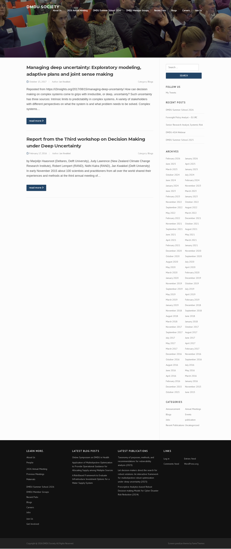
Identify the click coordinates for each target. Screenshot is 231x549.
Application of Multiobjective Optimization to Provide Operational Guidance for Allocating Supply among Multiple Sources (92, 467)
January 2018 (191, 321)
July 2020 (189, 262)
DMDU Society (42, 7)
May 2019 (170, 294)
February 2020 (192, 273)
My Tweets (171, 92)
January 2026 (191, 158)
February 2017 (192, 349)
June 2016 (171, 370)
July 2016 (189, 365)
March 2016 (191, 376)
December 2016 (174, 354)
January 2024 (172, 186)
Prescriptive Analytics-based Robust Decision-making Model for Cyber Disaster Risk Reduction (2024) (138, 491)
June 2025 (171, 164)
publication (190, 420)
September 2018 (193, 310)
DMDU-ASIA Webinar (176, 132)
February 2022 (173, 218)
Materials (30, 479)
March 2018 (171, 321)
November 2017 (174, 327)
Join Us (198, 10)
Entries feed (190, 459)
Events (188, 414)
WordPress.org (191, 464)
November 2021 (174, 224)
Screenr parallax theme (178, 543)
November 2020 (193, 251)
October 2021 (192, 224)
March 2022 (191, 213)
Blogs (174, 10)
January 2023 (191, 196)
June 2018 (190, 316)
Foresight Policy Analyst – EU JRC (181, 117)
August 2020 (172, 262)
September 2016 (193, 359)
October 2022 (192, 202)
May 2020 (170, 267)
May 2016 (190, 370)
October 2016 (173, 359)
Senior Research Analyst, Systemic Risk (184, 125)
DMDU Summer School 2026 (107, 10)
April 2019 (190, 294)
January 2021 (191, 245)
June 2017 (190, 338)
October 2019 (192, 283)
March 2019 (171, 300)
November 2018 (174, 310)
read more (36, 121)
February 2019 (192, 300)
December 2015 (174, 387)
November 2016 (193, 354)
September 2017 (174, 332)
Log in (166, 459)
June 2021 (171, 234)
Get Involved (32, 524)
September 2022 (174, 207)
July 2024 (189, 175)
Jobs (168, 420)
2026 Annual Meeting (77, 10)
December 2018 (193, 305)
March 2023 (191, 191)
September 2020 (193, 256)
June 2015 (190, 392)
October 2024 (173, 175)
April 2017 (190, 343)
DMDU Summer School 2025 (180, 140)
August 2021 (191, 229)
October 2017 (192, 327)
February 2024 (192, 180)
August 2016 (172, 365)
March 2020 (171, 273)
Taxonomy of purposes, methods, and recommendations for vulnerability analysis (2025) (136, 461)
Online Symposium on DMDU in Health (90, 457)
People (29, 463)
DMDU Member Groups (137, 10)
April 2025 (190, 164)
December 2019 (193, 278)
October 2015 (173, 392)
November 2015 (193, 387)
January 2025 (191, 169)
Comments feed (171, 464)
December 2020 (174, 251)
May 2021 (190, 234)
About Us (57, 10)
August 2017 (191, 332)
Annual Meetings (193, 409)
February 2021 (173, 245)
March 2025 (171, 169)
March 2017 (171, 349)
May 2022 (170, 213)
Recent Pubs (160, 10)
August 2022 (191, 207)
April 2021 (171, 240)
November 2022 (174, 202)
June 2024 (171, 180)
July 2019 (189, 289)
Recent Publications (175, 425)
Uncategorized (192, 425)
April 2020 (190, 267)
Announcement (173, 409)
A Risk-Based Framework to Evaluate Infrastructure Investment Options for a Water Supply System (91, 479)
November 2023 (193, 186)
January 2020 (172, 278)
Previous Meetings (35, 474)
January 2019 (172, 305)
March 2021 (191, 240)
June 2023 (171, 191)
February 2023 (173, 196)
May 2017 (170, 343)
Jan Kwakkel (64, 81)
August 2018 (172, 316)
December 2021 (193, 218)
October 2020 (173, 256)
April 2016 (171, 376)
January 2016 (191, 381)
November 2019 (174, 283)
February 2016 (173, 381)
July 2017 (170, 338)
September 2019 (174, 289)
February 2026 (173, 158)
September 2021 (174, 229)
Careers (186, 10)
